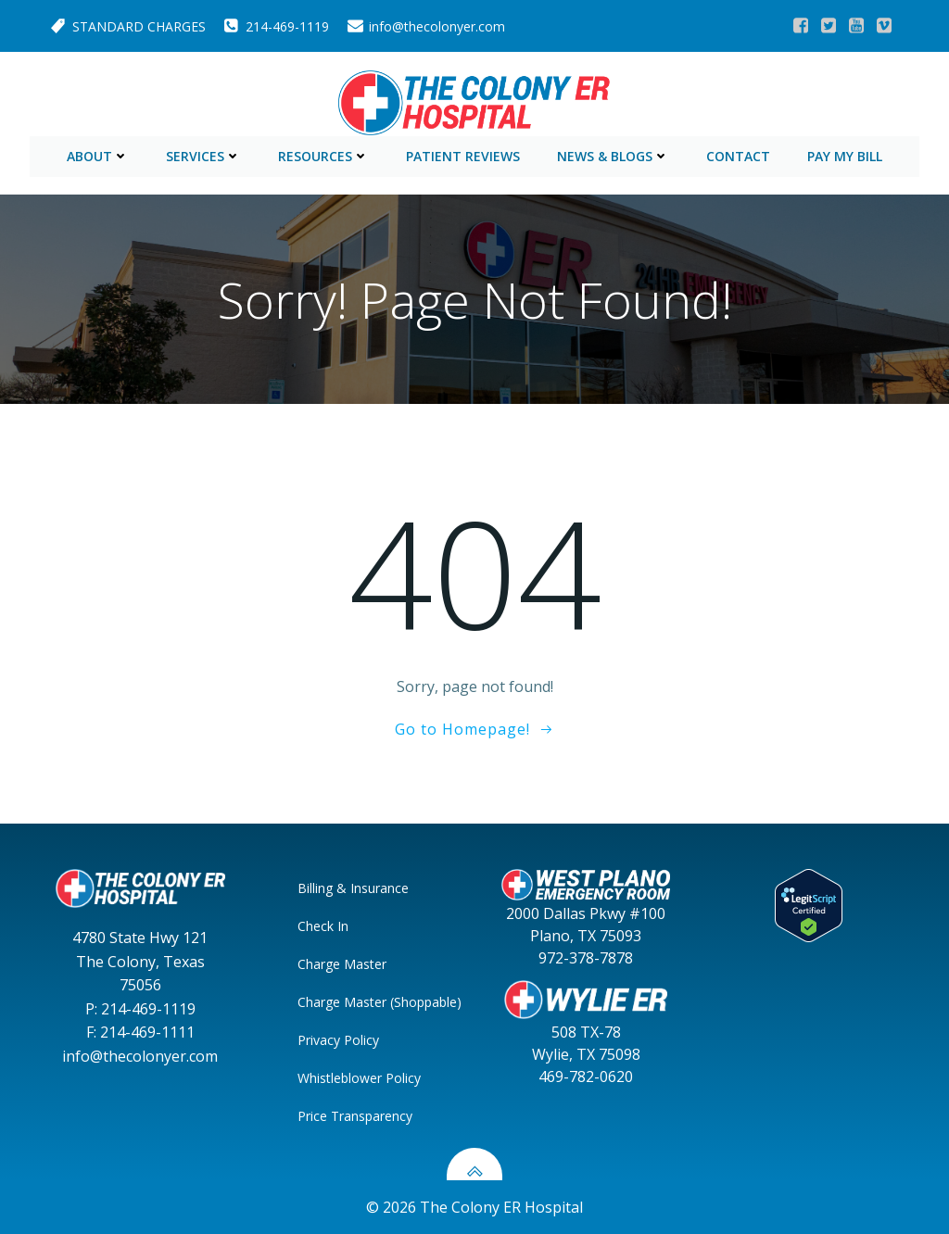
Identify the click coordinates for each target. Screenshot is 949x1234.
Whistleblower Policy (360, 1077)
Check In (323, 925)
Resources (323, 154)
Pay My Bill (844, 154)
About (98, 154)
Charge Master (342, 963)
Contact (738, 154)
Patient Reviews (463, 154)
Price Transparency (355, 1115)
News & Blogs (613, 154)
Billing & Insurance (354, 887)
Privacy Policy (339, 1039)
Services (203, 154)
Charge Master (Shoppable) (363, 1001)
